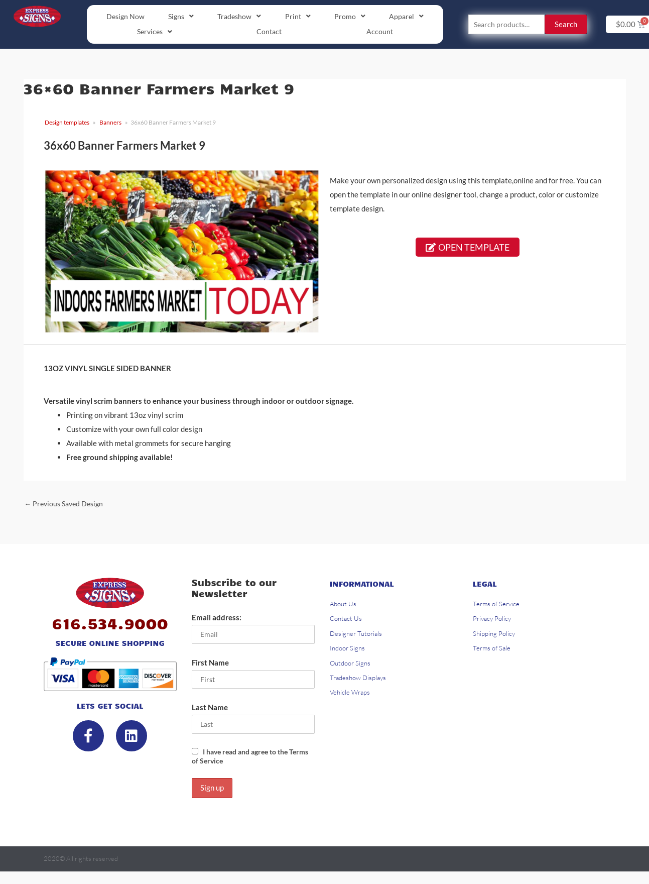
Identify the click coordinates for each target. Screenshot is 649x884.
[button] (181, 17)
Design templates (67, 124)
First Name (210, 666)
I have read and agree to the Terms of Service (245, 762)
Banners (110, 124)
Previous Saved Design (67, 505)
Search (566, 25)
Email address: (216, 620)
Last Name (210, 712)
